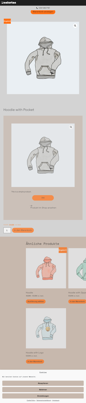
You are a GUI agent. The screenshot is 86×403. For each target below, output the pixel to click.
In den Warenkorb (23, 230)
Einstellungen (43, 396)
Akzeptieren (43, 383)
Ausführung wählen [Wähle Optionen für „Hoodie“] (62, 301)
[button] (75, 26)
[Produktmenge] (7, 230)
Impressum (55, 400)
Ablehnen (43, 389)
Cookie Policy (31, 400)
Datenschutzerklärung (44, 400)
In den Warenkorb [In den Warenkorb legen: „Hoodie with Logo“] (61, 361)
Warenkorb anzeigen (43, 11)
